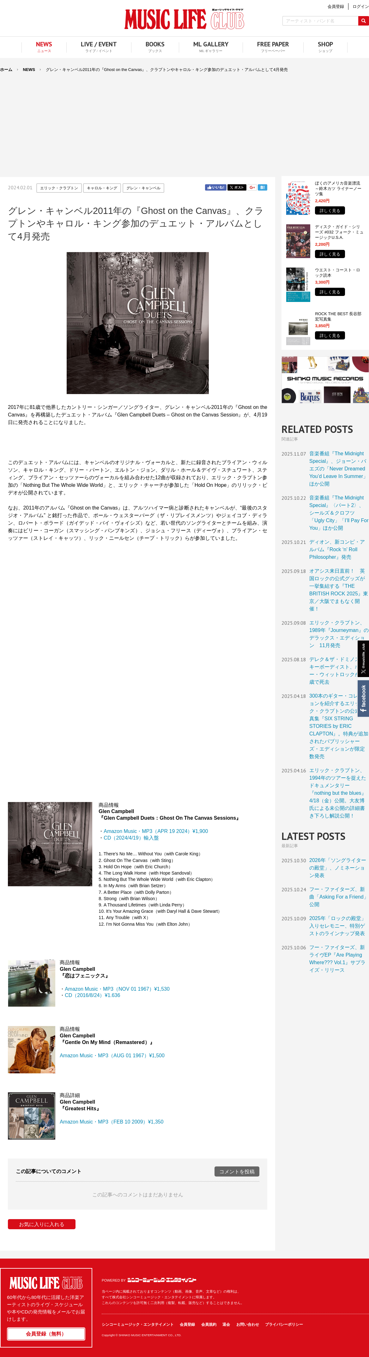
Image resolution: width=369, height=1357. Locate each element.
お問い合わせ (247, 1324)
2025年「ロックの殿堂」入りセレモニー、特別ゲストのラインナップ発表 (337, 926)
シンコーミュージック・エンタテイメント (162, 1280)
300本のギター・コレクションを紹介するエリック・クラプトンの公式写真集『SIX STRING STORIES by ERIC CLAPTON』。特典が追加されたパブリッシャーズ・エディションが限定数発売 (338, 726)
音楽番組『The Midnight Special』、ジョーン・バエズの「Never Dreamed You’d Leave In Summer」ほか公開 (338, 469)
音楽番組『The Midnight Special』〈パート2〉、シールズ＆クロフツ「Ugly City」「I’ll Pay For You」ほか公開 (339, 513)
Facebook (363, 698)
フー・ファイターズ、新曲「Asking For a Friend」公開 (339, 897)
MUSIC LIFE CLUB (184, 19)
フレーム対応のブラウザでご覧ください (137, 608)
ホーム (6, 69)
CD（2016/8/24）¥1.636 (92, 995)
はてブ (262, 187)
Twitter (236, 187)
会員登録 (187, 1324)
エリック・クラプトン (59, 188)
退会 (226, 1324)
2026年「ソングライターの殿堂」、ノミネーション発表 (337, 868)
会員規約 (208, 1324)
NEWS (29, 69)
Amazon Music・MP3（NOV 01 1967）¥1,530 (117, 989)
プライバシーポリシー (284, 1324)
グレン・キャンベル (143, 188)
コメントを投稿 (237, 1171)
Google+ (252, 187)
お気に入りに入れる (41, 1224)
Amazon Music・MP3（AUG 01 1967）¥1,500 (112, 1055)
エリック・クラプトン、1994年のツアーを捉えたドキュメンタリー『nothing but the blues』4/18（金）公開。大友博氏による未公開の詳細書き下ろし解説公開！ (337, 793)
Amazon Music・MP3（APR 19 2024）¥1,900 (156, 831)
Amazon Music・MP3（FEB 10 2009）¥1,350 (111, 1121)
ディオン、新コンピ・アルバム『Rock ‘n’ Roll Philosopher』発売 (337, 549)
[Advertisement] (184, 121)
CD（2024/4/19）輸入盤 (131, 838)
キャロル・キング (102, 188)
